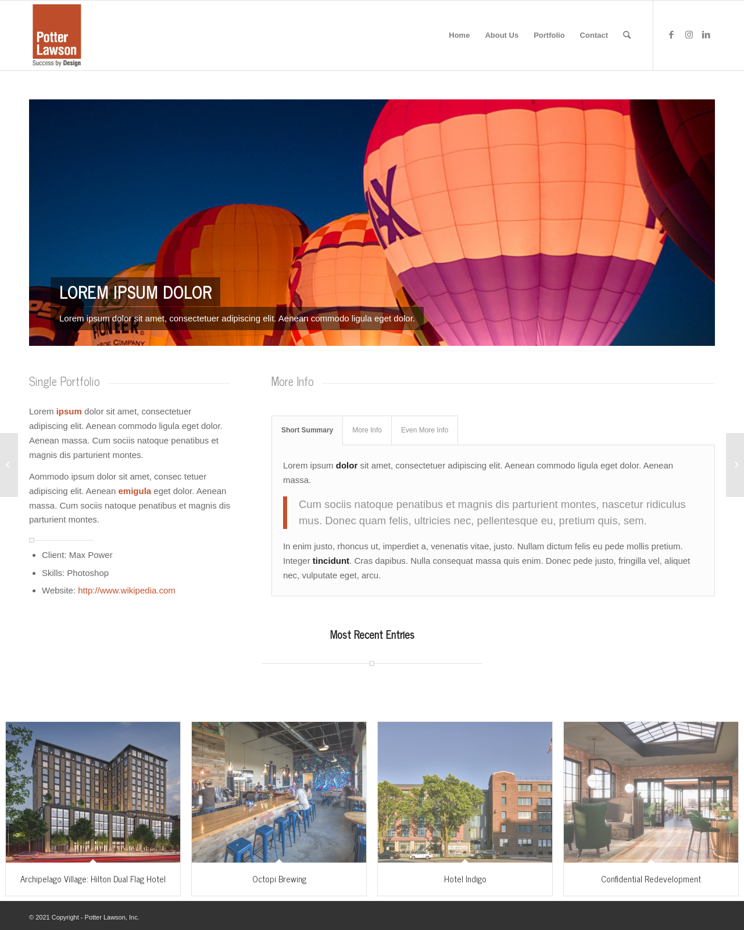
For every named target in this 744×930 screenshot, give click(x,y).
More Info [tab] (367, 430)
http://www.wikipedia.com (127, 590)
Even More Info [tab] (424, 430)
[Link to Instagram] (689, 35)
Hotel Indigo (465, 878)
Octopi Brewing (279, 878)
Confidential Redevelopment (651, 878)
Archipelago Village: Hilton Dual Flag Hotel (93, 878)
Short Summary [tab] (307, 430)
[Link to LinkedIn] (706, 35)
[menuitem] (459, 35)
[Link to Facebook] (671, 35)
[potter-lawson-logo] (57, 35)
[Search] (627, 35)
